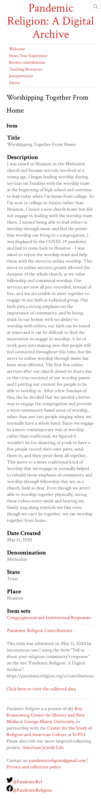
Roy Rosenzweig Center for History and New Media (45, 715)
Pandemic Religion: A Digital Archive (50, 21)
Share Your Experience (28, 56)
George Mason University (49, 721)
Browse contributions (27, 62)
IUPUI (78, 734)
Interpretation (21, 76)
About (14, 83)
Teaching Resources (25, 69)
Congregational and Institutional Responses (49, 617)
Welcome (17, 49)
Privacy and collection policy (33, 767)
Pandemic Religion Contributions (39, 630)
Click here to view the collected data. (41, 689)
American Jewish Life (43, 747)
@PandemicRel (27, 782)
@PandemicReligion (32, 790)
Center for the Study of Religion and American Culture (49, 731)
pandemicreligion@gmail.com (57, 760)
